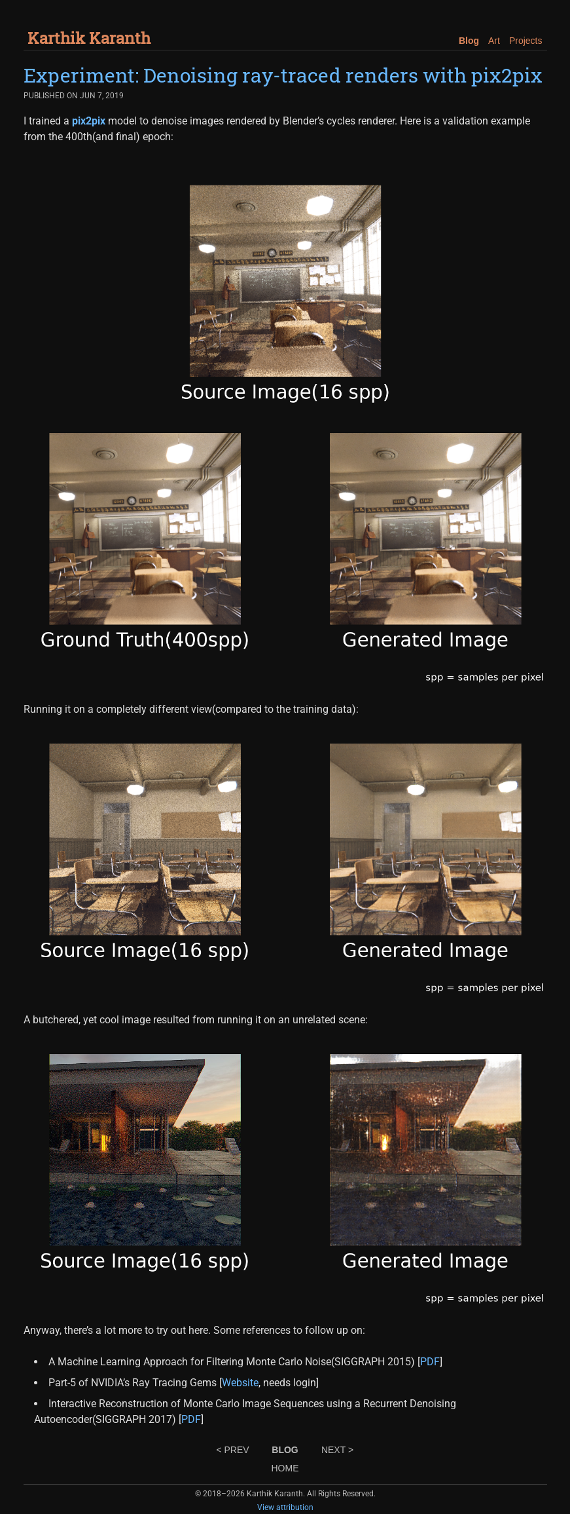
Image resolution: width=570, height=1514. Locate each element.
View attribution (285, 1507)
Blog (469, 40)
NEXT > (337, 1450)
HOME (285, 1468)
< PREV (232, 1450)
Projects (526, 40)
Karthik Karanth (89, 38)
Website (240, 1382)
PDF (430, 1361)
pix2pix (88, 121)
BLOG (285, 1450)
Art (494, 40)
